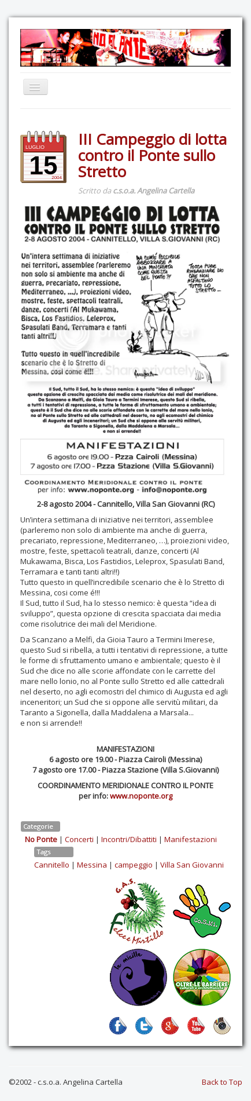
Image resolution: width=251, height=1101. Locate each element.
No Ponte (41, 839)
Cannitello (51, 864)
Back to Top (222, 1082)
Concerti (79, 839)
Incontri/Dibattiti (129, 839)
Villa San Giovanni (192, 864)
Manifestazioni (190, 839)
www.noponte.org (141, 796)
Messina (92, 864)
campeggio (134, 864)
